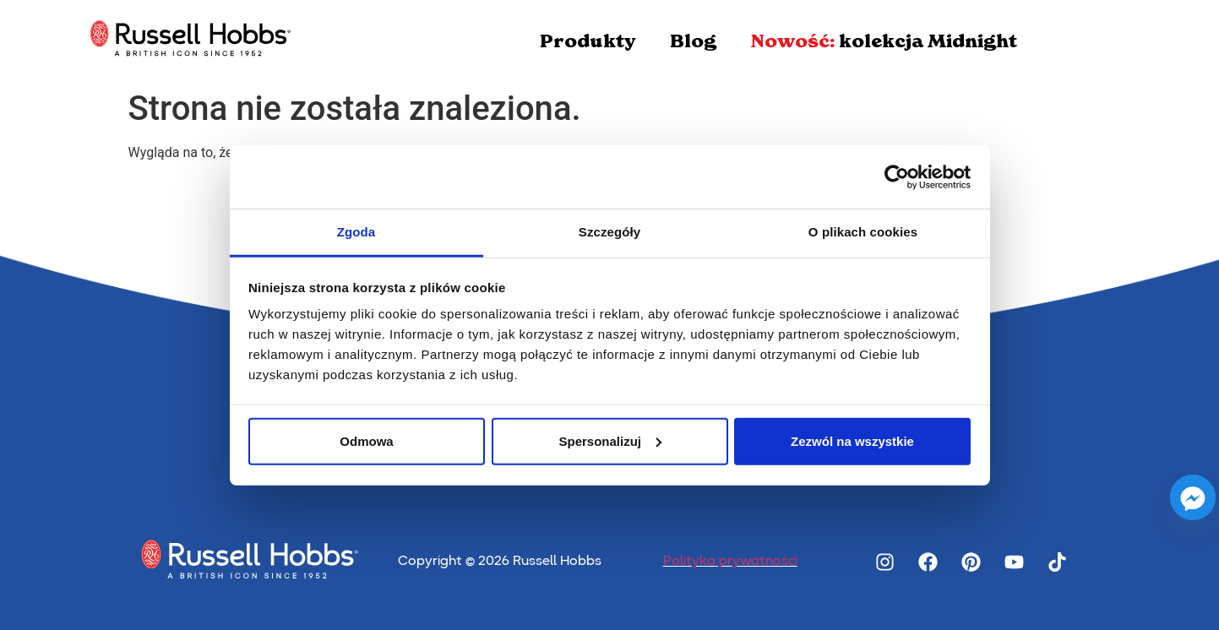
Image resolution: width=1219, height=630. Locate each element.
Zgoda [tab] (356, 232)
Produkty (588, 41)
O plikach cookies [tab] (862, 232)
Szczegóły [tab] (609, 232)
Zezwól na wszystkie (852, 440)
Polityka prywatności (730, 561)
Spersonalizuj (609, 440)
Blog (693, 41)
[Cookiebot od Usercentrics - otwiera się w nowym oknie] (897, 176)
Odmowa (366, 440)
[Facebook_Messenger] (1193, 497)
